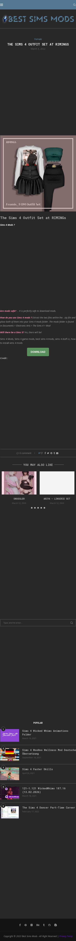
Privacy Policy (66, 936)
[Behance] (37, 925)
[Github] (49, 925)
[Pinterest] (25, 925)
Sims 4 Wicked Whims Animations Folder (45, 732)
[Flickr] (31, 925)
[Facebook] (20, 925)
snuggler (19, 498)
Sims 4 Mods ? (7, 224)
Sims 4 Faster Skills (37, 769)
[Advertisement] (38, 92)
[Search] (74, 4)
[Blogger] (55, 925)
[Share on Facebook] (45, 453)
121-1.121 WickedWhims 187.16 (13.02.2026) (44, 790)
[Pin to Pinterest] (51, 453)
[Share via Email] (57, 453)
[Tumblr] (44, 925)
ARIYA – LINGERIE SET (57, 498)
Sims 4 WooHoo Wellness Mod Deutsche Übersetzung (49, 751)
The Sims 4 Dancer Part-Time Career (48, 807)
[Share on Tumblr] (54, 453)
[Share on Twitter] (48, 453)
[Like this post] (41, 453)
